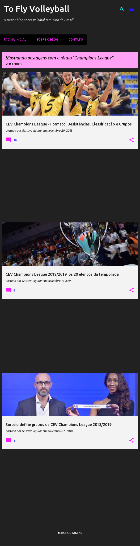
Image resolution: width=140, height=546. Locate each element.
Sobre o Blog (47, 39)
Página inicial (15, 39)
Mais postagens (70, 532)
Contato (75, 39)
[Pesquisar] (122, 9)
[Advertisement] (70, 186)
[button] (131, 140)
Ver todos (14, 64)
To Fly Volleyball (36, 8)
